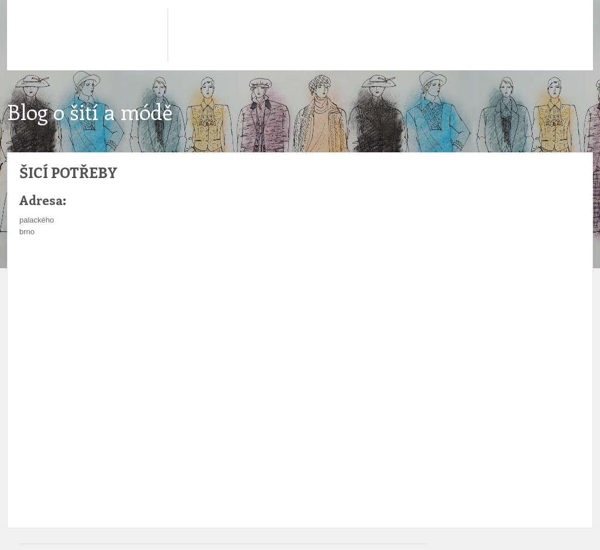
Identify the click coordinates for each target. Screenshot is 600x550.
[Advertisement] (226, 273)
